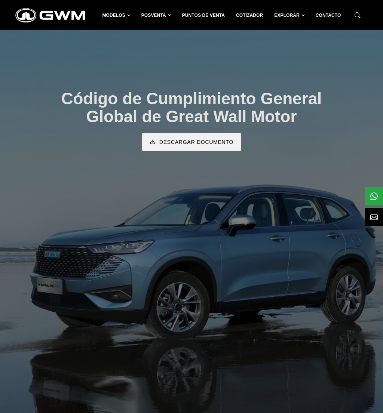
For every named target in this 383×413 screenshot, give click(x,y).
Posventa (153, 15)
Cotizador (249, 15)
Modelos (113, 15)
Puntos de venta (203, 15)
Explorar (286, 15)
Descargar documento (191, 142)
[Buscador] (357, 15)
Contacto (328, 15)
